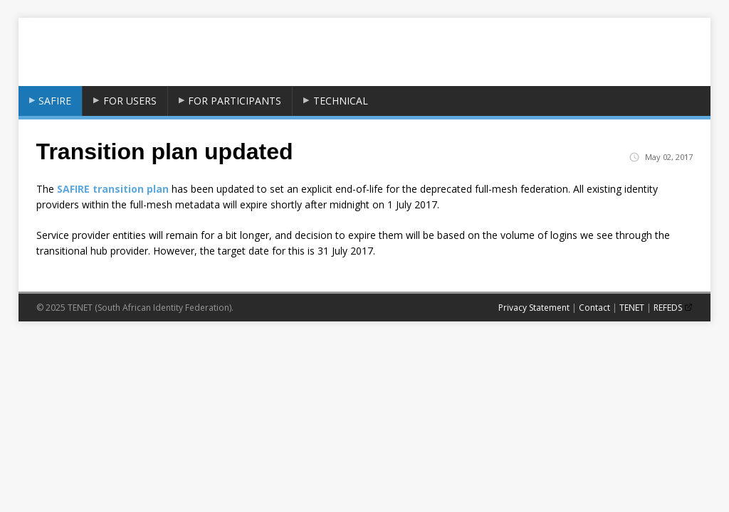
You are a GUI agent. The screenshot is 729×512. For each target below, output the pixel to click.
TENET (631, 308)
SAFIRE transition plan (113, 189)
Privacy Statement (534, 308)
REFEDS (668, 308)
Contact (594, 308)
